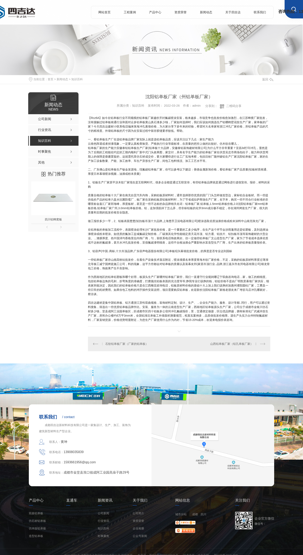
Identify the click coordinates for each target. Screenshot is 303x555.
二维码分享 (233, 106)
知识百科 (77, 79)
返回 (267, 79)
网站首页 (104, 12)
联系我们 (260, 12)
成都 (195, 514)
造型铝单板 (36, 536)
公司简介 (138, 513)
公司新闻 (103, 513)
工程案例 (130, 12)
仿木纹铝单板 (37, 528)
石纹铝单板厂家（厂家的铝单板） (126, 343)
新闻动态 (206, 12)
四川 (203, 514)
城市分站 (181, 514)
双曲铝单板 (36, 513)
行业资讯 (103, 520)
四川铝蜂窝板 (53, 219)
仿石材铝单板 (37, 520)
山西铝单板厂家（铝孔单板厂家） (231, 343)
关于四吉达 (233, 12)
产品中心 (155, 12)
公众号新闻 (140, 536)
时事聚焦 (103, 536)
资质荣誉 (180, 12)
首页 (50, 79)
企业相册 (138, 528)
